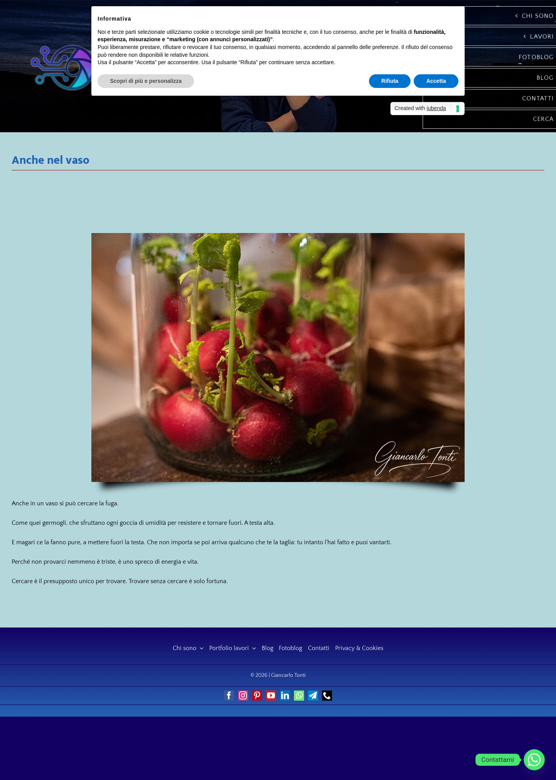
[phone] (327, 696)
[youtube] (271, 696)
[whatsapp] (299, 696)
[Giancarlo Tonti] (62, 43)
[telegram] (313, 696)
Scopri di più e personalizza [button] (146, 81)
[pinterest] (257, 696)
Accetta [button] (436, 81)
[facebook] (229, 696)
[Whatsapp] (534, 759)
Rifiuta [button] (390, 81)
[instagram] (243, 696)
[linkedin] (285, 696)
